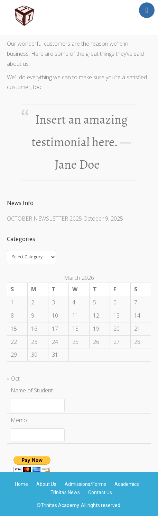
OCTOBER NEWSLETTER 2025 (44, 218)
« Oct (13, 378)
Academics (126, 484)
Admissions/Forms (85, 484)
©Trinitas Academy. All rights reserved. (79, 505)
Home (21, 484)
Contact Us (100, 492)
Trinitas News (65, 492)
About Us (46, 484)
